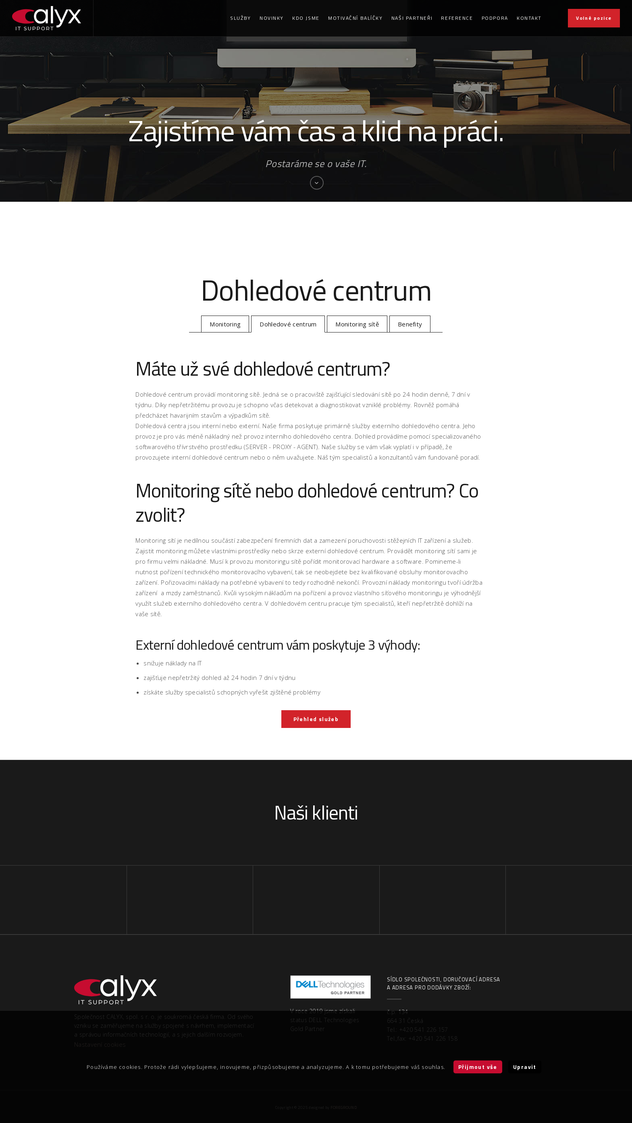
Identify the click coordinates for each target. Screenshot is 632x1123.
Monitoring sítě (357, 324)
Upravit (524, 1066)
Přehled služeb (316, 719)
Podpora (495, 18)
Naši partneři (411, 18)
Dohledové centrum (288, 324)
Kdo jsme (305, 18)
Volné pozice (594, 18)
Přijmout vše (477, 1066)
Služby (240, 18)
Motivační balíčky (355, 18)
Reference (457, 18)
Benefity (410, 324)
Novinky (272, 18)
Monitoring (225, 324)
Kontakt (529, 18)
